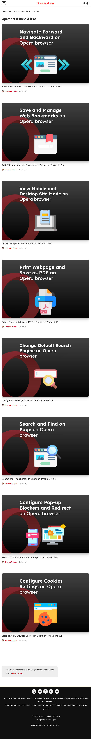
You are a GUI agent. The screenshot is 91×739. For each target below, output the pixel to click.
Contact (39, 716)
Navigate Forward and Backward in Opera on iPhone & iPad (32, 86)
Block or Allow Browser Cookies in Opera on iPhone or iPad (32, 636)
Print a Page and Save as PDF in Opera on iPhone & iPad (31, 322)
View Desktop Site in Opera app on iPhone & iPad (27, 243)
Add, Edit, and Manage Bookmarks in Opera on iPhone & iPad (33, 165)
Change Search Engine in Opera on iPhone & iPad (27, 400)
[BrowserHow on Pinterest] (45, 691)
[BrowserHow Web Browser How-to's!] (45, 3)
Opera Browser (13, 12)
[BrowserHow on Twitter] (34, 691)
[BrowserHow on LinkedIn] (51, 691)
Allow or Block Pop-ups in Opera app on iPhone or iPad (30, 557)
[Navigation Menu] (4, 3)
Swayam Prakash (11, 91)
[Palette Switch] (87, 3)
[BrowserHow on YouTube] (40, 691)
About (34, 716)
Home (4, 12)
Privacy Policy (17, 673)
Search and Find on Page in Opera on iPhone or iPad (29, 479)
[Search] (84, 3)
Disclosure (56, 716)
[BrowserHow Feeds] (57, 691)
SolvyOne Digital (50, 720)
